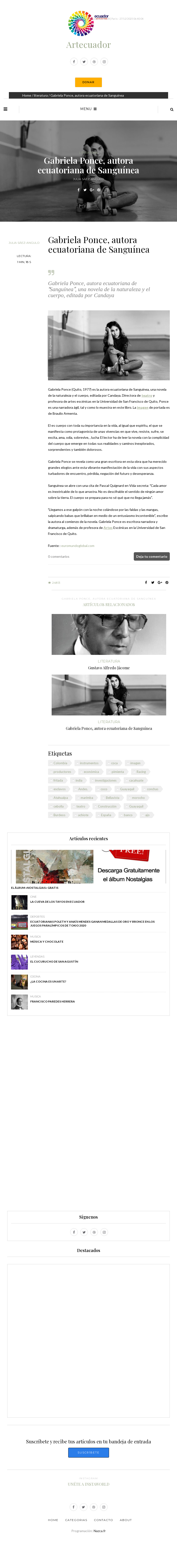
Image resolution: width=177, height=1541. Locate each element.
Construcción (107, 806)
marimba (87, 798)
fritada (58, 780)
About (126, 1520)
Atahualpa (61, 798)
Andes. (83, 789)
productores (62, 772)
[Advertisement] (88, 1115)
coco (104, 789)
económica (91, 772)
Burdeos (59, 815)
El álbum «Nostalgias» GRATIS (34, 888)
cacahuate (136, 780)
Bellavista (112, 798)
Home (26, 95)
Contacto (103, 1520)
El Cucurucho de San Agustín (54, 961)
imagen (135, 763)
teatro (80, 806)
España (106, 815)
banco (128, 815)
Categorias (76, 1520)
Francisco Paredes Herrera (52, 1001)
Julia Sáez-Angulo (24, 242)
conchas (152, 789)
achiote (83, 815)
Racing (141, 772)
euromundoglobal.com (77, 546)
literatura (41, 95)
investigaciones (105, 780)
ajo (147, 815)
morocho (138, 798)
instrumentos (89, 763)
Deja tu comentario (151, 556)
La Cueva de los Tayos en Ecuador (57, 901)
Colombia (60, 763)
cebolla (59, 806)
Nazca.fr (100, 1531)
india (79, 780)
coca (114, 763)
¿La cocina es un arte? (48, 981)
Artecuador (88, 44)
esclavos (60, 789)
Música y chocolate (46, 941)
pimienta (118, 772)
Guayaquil (127, 789)
